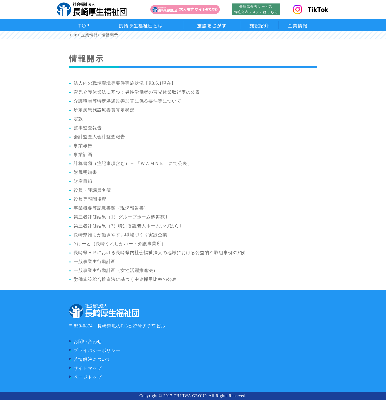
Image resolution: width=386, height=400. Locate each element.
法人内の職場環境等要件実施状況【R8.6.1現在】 (125, 83)
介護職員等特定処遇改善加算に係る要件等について (127, 101)
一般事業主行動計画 (95, 261)
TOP (73, 35)
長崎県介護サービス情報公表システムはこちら (256, 9)
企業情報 (89, 35)
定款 (78, 118)
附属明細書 (85, 172)
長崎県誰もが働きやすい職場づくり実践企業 (120, 234)
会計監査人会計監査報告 (99, 136)
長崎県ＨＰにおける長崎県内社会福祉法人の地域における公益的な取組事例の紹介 (160, 252)
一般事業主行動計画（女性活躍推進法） (116, 270)
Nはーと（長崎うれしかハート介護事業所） (120, 243)
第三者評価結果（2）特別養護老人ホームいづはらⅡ (129, 225)
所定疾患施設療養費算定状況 (104, 109)
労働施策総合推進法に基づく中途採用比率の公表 (125, 279)
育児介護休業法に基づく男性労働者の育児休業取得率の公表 (137, 92)
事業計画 (83, 154)
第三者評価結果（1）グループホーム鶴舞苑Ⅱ (122, 216)
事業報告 (83, 145)
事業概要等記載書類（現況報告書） (111, 208)
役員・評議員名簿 (92, 190)
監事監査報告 (88, 127)
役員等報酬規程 (90, 199)
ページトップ (88, 377)
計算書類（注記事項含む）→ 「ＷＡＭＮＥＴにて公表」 (133, 163)
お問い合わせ (88, 341)
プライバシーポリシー (97, 350)
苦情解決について (92, 359)
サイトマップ (88, 368)
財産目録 (83, 181)
